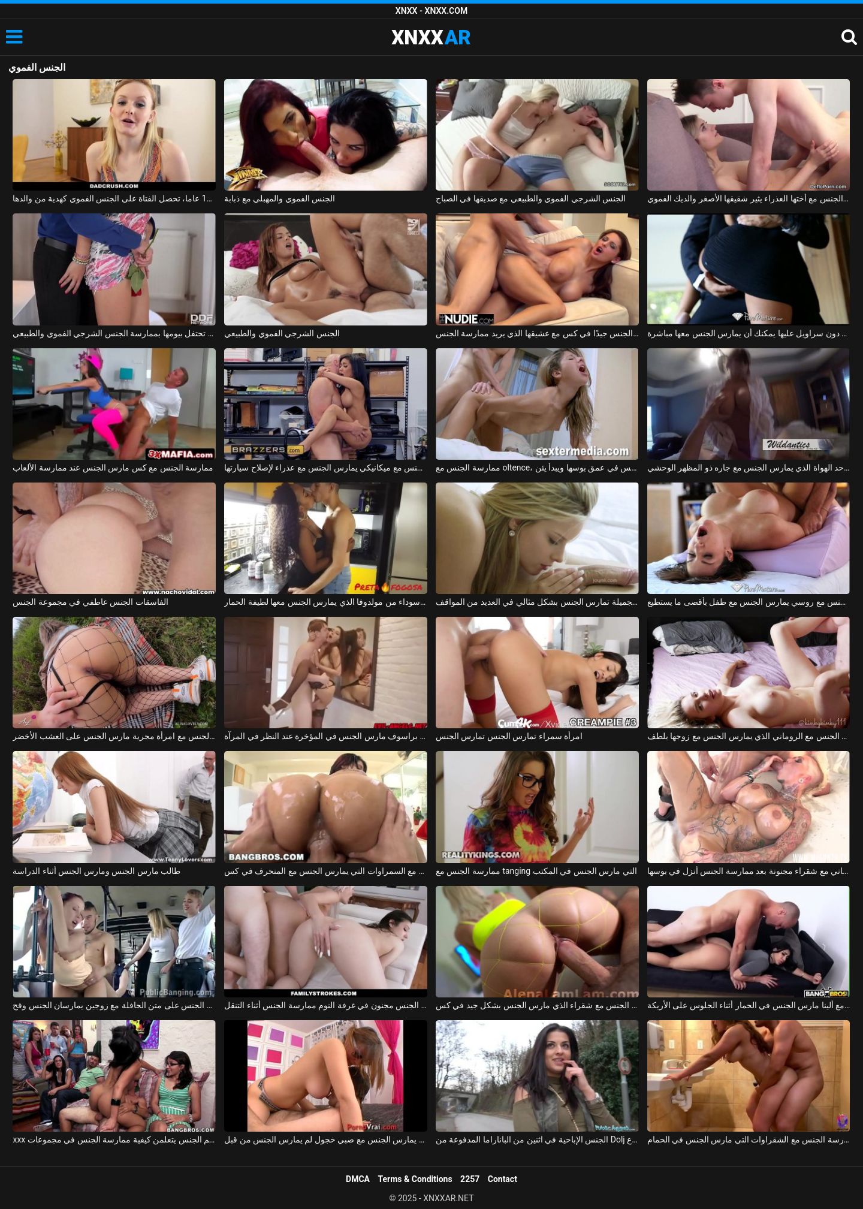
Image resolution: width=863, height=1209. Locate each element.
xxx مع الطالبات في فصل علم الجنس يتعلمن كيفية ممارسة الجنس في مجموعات (114, 1139)
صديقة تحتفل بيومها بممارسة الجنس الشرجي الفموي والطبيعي (114, 333)
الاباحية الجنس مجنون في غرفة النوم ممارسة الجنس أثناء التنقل (325, 1005)
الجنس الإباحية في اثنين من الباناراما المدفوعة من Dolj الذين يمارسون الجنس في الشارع (537, 1139)
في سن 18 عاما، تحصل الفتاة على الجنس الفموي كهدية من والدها (114, 198)
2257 (469, 1179)
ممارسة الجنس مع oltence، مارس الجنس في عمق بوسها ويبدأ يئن (537, 467)
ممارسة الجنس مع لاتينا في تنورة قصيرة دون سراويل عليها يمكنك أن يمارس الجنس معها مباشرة (748, 333)
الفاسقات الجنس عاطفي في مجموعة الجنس (90, 602)
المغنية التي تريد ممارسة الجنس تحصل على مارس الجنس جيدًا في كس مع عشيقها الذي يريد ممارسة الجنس (537, 333)
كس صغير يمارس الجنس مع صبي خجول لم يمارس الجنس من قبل (325, 1139)
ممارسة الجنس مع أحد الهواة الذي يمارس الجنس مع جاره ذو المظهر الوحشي (748, 467)
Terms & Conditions (415, 1179)
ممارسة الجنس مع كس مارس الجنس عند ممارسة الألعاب (113, 467)
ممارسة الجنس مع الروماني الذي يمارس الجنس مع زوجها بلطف (748, 736)
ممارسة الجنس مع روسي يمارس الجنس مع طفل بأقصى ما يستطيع (748, 602)
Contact (502, 1179)
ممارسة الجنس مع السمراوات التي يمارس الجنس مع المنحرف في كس (325, 871)
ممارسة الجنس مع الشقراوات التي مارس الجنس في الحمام (748, 1139)
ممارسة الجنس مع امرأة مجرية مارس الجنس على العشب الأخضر (114, 736)
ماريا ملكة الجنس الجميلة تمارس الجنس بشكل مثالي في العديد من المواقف (537, 602)
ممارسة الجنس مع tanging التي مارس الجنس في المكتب (536, 871)
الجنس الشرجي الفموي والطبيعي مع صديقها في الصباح (531, 198)
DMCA (358, 1179)
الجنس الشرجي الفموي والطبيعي (281, 333)
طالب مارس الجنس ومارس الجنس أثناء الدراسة (96, 871)
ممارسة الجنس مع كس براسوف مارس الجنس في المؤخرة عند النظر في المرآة (325, 736)
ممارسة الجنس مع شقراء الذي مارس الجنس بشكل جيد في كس (537, 1005)
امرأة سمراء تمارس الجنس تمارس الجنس (509, 736)
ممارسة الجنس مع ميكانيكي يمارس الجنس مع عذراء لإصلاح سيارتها (325, 467)
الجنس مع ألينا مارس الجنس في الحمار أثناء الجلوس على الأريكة (748, 1005)
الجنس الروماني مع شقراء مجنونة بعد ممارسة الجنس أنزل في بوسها (748, 871)
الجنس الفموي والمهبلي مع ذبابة (279, 198)
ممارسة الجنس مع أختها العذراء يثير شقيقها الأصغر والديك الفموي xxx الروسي (748, 198)
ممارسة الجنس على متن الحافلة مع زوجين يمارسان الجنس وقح (114, 1005)
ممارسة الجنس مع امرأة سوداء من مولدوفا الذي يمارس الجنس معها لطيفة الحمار (325, 602)
